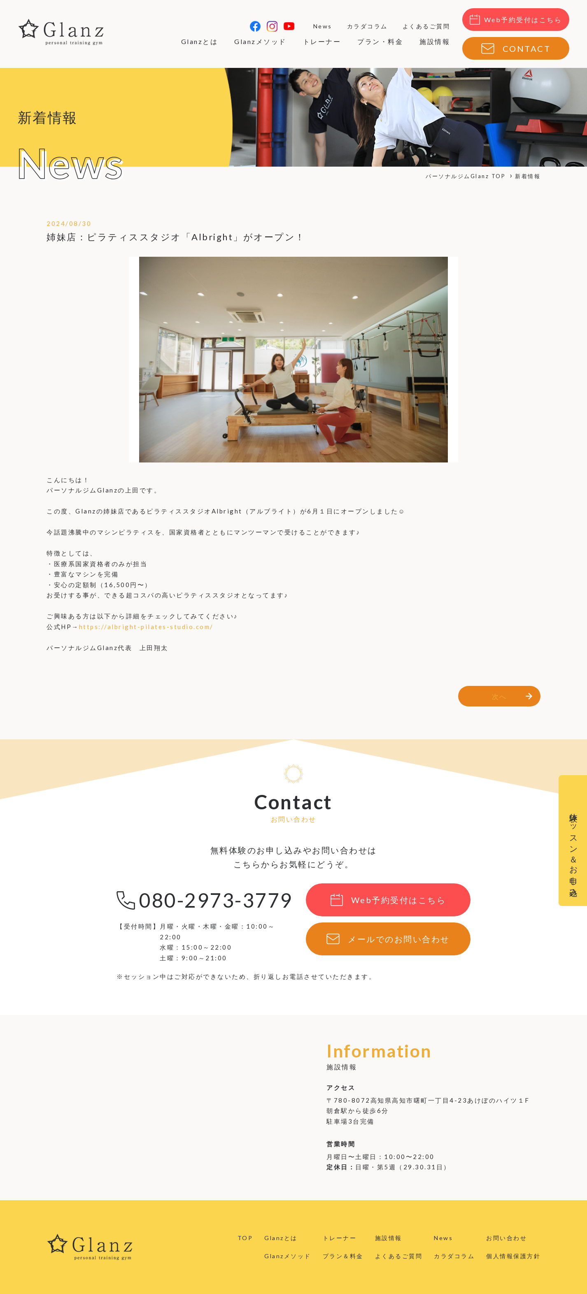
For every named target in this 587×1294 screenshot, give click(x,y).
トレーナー (322, 41)
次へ (499, 696)
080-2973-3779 (216, 900)
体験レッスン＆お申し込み (574, 850)
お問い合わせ (506, 1237)
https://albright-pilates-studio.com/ (146, 626)
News (322, 26)
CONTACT (527, 48)
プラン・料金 (380, 41)
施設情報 (434, 41)
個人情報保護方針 (513, 1255)
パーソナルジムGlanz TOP (465, 176)
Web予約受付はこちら (523, 19)
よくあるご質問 (426, 26)
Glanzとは (199, 41)
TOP (245, 1237)
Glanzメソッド (260, 41)
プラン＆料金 (343, 1255)
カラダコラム (367, 26)
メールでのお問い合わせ (399, 939)
